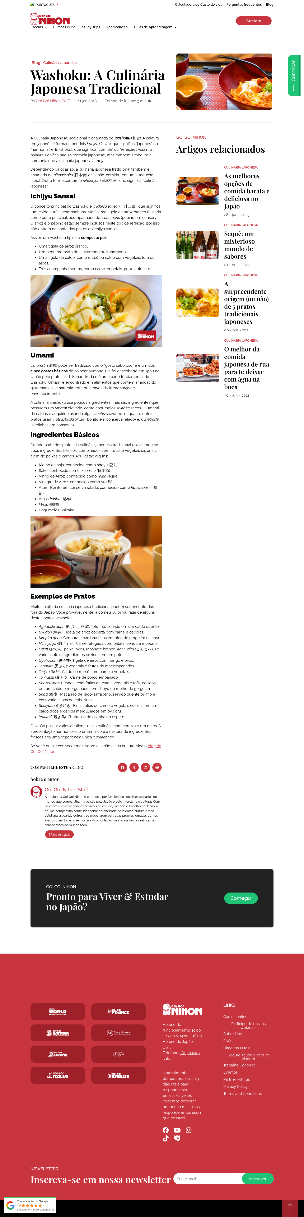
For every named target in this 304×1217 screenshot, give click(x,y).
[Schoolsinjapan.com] (118, 1075)
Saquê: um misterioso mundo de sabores (239, 244)
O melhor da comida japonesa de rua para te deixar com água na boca (246, 368)
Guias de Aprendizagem (155, 27)
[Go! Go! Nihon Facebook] (166, 1130)
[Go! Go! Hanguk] (58, 1033)
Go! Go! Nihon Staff (53, 101)
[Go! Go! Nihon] (182, 1009)
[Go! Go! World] (58, 1011)
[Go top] (290, 1208)
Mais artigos (59, 834)
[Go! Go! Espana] (58, 1054)
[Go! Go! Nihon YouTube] (177, 1130)
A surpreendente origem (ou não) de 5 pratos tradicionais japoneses (246, 303)
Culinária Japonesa (60, 62)
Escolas (39, 27)
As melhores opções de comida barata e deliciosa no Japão (247, 191)
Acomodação (117, 27)
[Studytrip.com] (118, 1011)
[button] (122, 767)
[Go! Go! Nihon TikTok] (166, 1138)
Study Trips (91, 27)
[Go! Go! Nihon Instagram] (189, 1130)
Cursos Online (64, 27)
